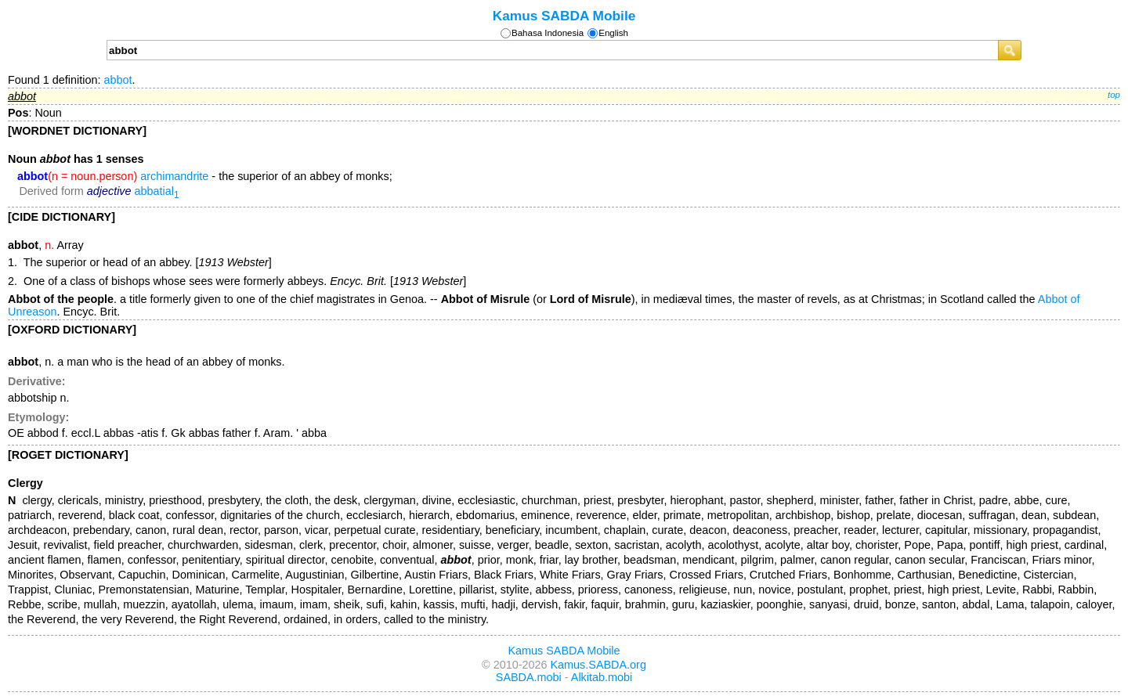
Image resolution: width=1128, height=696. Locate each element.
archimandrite (174, 176)
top (1114, 94)
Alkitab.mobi (601, 677)
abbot (117, 80)
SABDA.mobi (529, 677)
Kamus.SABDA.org (598, 664)
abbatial (157, 191)
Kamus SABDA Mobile (564, 15)
